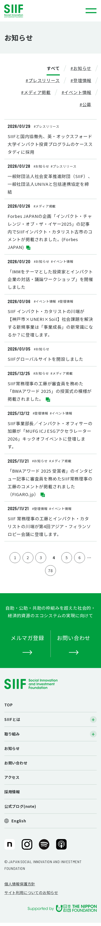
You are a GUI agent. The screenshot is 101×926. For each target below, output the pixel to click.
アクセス (12, 777)
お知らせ (12, 748)
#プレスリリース (43, 80)
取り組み (12, 734)
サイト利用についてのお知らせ (31, 892)
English (18, 820)
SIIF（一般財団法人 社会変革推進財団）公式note (8, 846)
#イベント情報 (76, 92)
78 (50, 570)
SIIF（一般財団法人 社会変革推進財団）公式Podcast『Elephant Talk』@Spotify (44, 846)
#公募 (85, 104)
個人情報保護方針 (19, 884)
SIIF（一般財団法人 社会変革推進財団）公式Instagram (26, 846)
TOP (8, 704)
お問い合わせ (16, 763)
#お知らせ (80, 68)
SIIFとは (12, 719)
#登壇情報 (80, 80)
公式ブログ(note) (20, 806)
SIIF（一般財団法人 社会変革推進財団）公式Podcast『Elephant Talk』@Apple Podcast (61, 846)
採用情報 (12, 791)
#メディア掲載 (36, 92)
